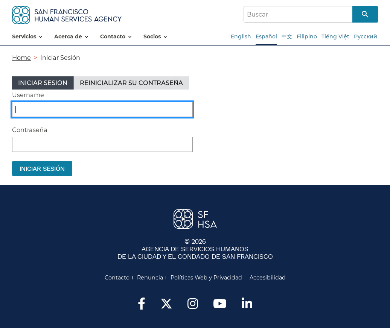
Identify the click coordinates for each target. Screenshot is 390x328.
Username (28, 95)
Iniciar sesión (45, 84)
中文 (287, 36)
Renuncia (150, 277)
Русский (365, 36)
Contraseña (29, 130)
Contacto (117, 277)
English (241, 36)
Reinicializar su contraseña (131, 83)
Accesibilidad (268, 277)
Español (266, 36)
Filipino (307, 36)
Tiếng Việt (335, 36)
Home (21, 57)
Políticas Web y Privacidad (206, 277)
